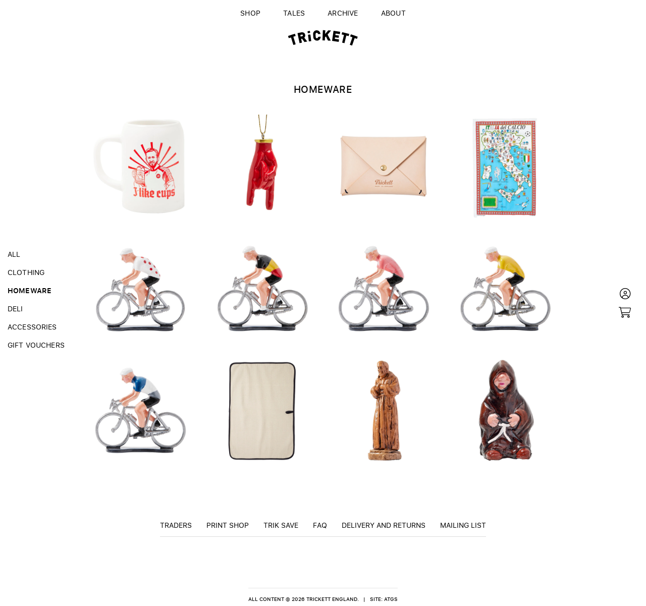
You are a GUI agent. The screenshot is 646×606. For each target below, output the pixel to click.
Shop (250, 13)
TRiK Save (280, 525)
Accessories (32, 326)
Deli (15, 308)
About (393, 13)
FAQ (320, 525)
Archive (343, 13)
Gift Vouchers (36, 345)
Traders (176, 525)
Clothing (26, 272)
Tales (294, 13)
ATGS (391, 599)
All (14, 254)
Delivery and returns (383, 525)
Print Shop (227, 525)
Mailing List (463, 525)
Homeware (29, 290)
